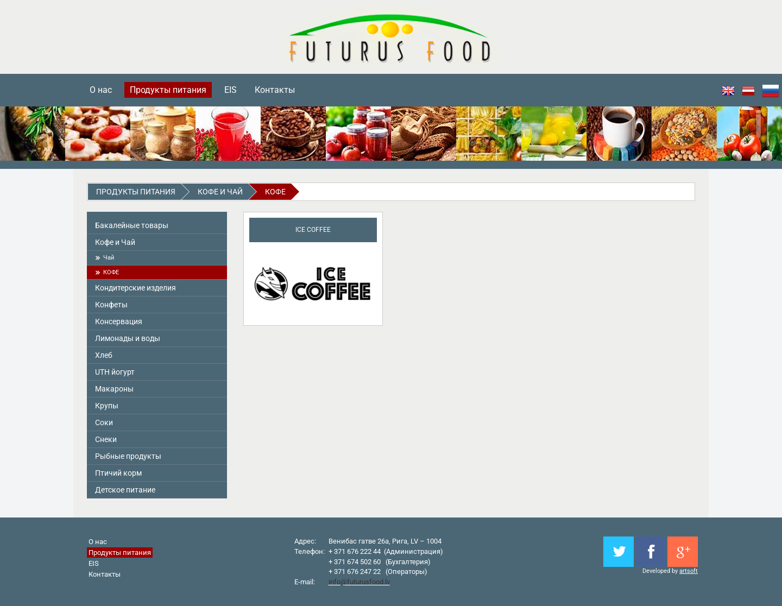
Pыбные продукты (128, 456)
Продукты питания (168, 90)
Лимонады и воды (127, 338)
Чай (108, 257)
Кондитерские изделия (135, 287)
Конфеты (111, 304)
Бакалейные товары (131, 225)
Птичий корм (118, 473)
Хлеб (103, 355)
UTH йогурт (115, 372)
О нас (101, 90)
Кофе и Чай (220, 191)
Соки (104, 422)
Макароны (114, 388)
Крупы (106, 405)
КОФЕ (275, 191)
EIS (230, 90)
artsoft (688, 571)
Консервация (118, 321)
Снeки (106, 439)
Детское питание (125, 489)
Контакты (275, 90)
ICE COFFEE (313, 229)
